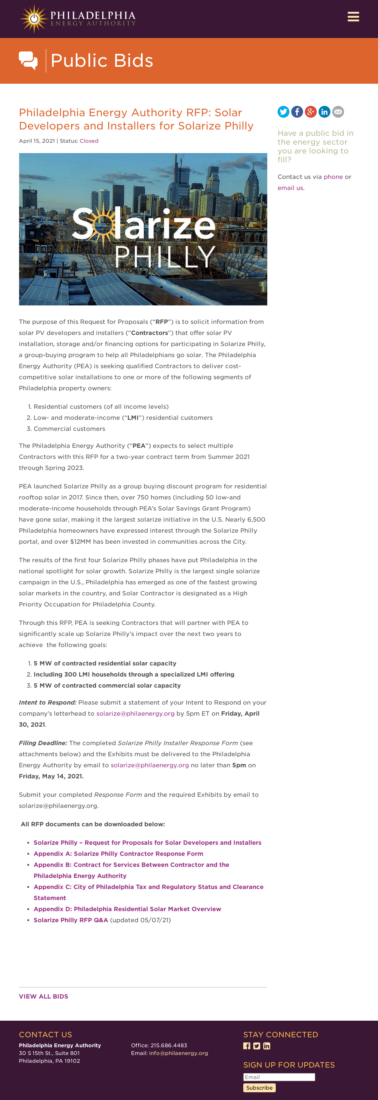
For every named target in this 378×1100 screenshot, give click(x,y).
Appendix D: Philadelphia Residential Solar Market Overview (127, 909)
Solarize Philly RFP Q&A (71, 920)
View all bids (43, 996)
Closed (89, 141)
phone (333, 176)
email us (290, 187)
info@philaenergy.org (178, 1053)
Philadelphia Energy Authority (77, 19)
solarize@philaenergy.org (150, 765)
